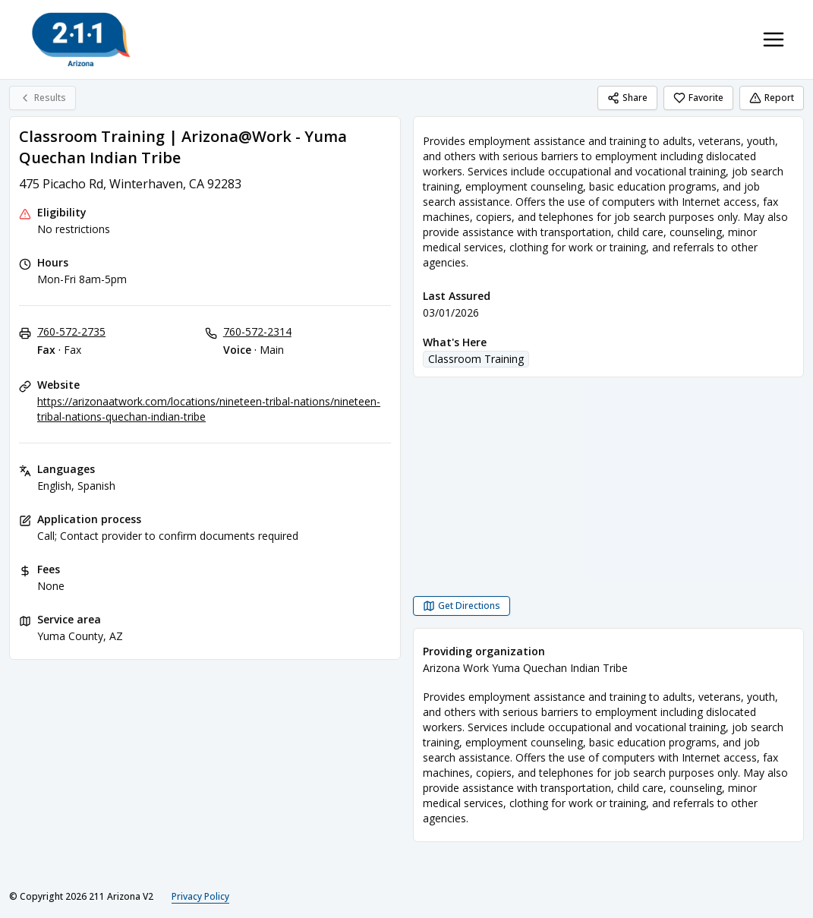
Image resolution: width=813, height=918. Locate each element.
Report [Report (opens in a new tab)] (771, 97)
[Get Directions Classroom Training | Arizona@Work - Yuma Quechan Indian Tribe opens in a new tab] (461, 606)
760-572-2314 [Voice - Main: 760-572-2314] (257, 331)
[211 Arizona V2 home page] (81, 39)
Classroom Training (476, 359)
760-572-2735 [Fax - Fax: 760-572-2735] (71, 331)
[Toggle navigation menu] (773, 39)
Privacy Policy (200, 896)
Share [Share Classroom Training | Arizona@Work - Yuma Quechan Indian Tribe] (627, 97)
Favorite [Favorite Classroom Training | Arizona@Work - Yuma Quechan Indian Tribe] (698, 97)
